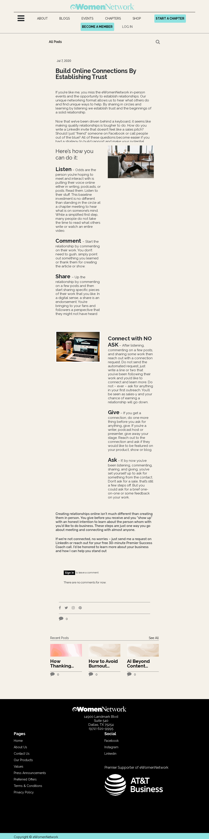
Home (18, 740)
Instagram (111, 747)
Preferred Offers (25, 779)
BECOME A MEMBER (97, 26)
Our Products (23, 760)
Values (18, 766)
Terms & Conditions (28, 786)
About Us (20, 747)
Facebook (111, 740)
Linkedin (110, 753)
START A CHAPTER (170, 18)
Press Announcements (30, 773)
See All (154, 638)
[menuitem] (42, 18)
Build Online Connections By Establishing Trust (96, 74)
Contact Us (22, 753)
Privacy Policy (24, 792)
